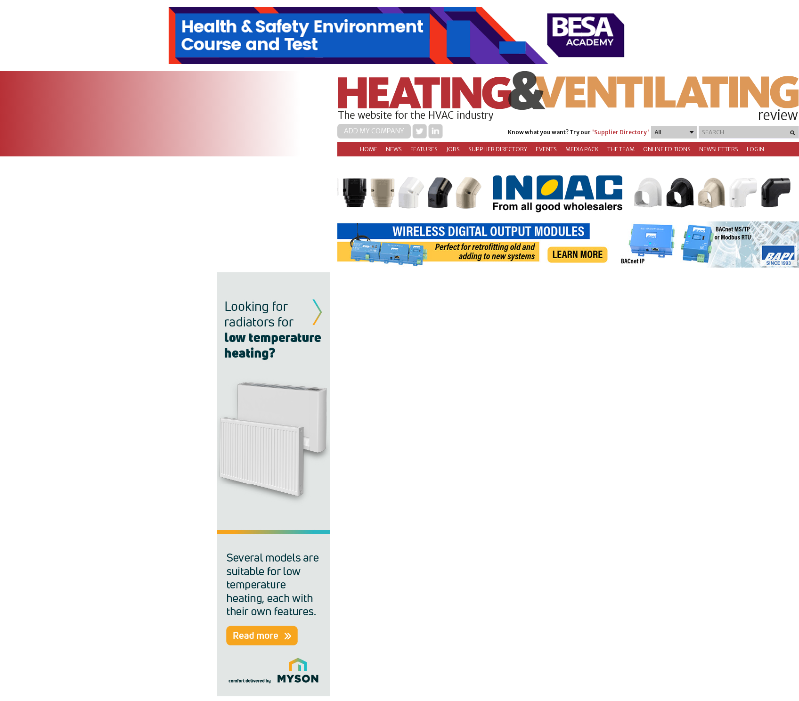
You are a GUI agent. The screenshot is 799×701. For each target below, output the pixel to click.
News (394, 149)
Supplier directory (497, 149)
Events (546, 149)
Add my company (374, 131)
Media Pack (582, 149)
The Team (621, 149)
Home (368, 149)
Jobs (453, 149)
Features (424, 149)
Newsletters (718, 149)
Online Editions (667, 149)
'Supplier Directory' (620, 132)
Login (755, 149)
